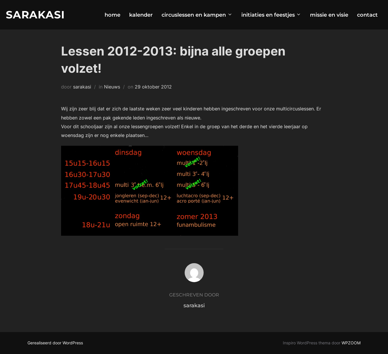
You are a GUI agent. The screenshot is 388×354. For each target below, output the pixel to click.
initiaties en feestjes (271, 15)
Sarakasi (35, 14)
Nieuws (112, 87)
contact (367, 15)
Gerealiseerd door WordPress (55, 342)
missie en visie (329, 15)
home (112, 15)
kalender (141, 15)
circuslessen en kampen (197, 15)
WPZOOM (351, 342)
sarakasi (82, 87)
